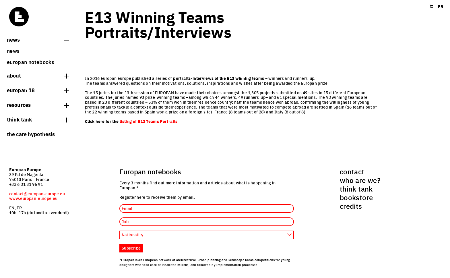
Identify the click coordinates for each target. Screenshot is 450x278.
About (38, 75)
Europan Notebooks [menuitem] (30, 61)
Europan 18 (38, 90)
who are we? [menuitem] (360, 180)
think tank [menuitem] (356, 189)
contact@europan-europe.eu (37, 193)
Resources (38, 104)
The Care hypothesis (31, 134)
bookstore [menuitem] (356, 197)
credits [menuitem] (351, 206)
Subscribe (131, 248)
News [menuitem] (13, 50)
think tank (38, 119)
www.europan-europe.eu (33, 198)
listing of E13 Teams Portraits (149, 121)
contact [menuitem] (352, 171)
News (38, 39)
